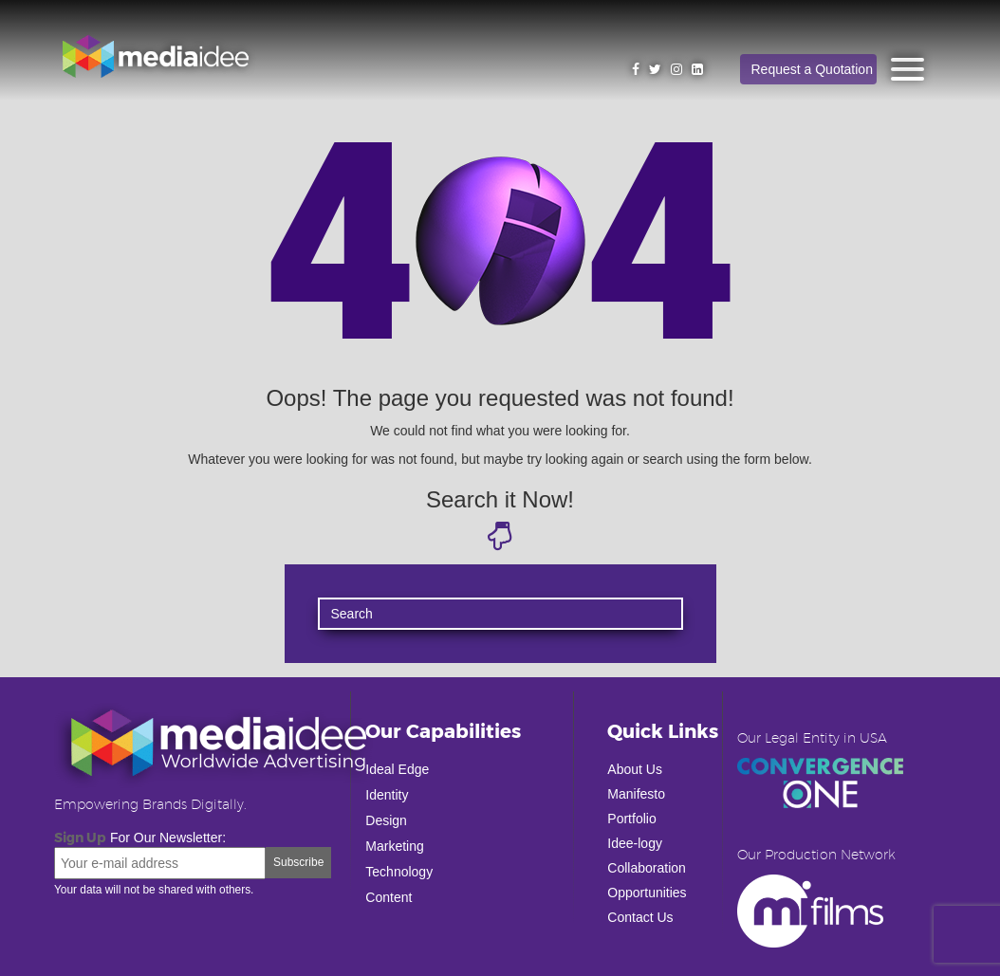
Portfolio (631, 818)
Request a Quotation (812, 69)
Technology (399, 871)
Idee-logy (634, 843)
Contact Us (640, 917)
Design (386, 820)
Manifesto (636, 793)
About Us (634, 769)
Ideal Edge (397, 769)
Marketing (394, 846)
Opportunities (646, 892)
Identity (386, 794)
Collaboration (646, 867)
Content (388, 897)
